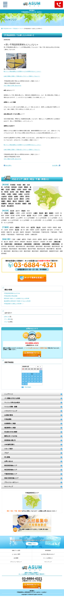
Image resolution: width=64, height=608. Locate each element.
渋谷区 (25, 189)
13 (35, 376)
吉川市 (29, 215)
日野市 (22, 196)
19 (32, 379)
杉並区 (20, 187)
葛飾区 (13, 189)
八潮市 (46, 215)
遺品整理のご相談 (10, 427)
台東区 (20, 194)
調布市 (22, 199)
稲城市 (24, 203)
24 (26, 381)
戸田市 (6, 213)
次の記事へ (56, 165)
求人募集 (7, 457)
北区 (17, 192)
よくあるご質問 (16, 554)
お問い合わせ (8, 461)
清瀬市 (3, 201)
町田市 (10, 196)
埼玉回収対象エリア (10, 470)
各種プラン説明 (16, 550)
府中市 (27, 196)
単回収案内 (48, 550)
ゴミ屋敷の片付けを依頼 (12, 398)
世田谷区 (14, 187)
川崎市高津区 (28, 244)
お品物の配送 (8, 415)
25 (29, 381)
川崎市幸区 (36, 244)
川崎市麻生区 (18, 244)
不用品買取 (7, 419)
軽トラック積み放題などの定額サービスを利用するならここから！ (22, 71)
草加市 (23, 211)
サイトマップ (8, 486)
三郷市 (35, 213)
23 (23, 381)
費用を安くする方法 (10, 436)
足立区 (8, 189)
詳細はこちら (32, 543)
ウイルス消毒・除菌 (10, 406)
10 (26, 376)
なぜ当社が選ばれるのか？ (48, 554)
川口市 (12, 211)
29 (41, 381)
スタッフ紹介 (8, 449)
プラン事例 (7, 319)
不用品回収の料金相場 (10, 296)
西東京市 (21, 201)
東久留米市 (10, 206)
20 (35, 379)
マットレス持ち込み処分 (12, 402)
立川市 (16, 199)
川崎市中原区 (8, 244)
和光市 (41, 213)
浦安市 (17, 227)
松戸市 (33, 227)
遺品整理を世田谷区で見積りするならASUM (17, 301)
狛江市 (10, 199)
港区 (24, 184)
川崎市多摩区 (46, 244)
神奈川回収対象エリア (11, 478)
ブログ (20, 28)
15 (41, 376)
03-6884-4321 (32, 343)
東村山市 (11, 203)
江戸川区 (7, 187)
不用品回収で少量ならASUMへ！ (14, 303)
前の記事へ (8, 165)
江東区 (9, 194)
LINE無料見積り (9, 444)
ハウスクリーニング (10, 411)
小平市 (27, 199)
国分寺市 (4, 199)
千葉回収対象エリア (10, 474)
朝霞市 (12, 213)
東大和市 (18, 203)
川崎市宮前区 (56, 244)
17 (26, 379)
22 (41, 379)
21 (38, 379)
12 (32, 376)
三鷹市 (27, 201)
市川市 (17, 230)
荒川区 (6, 192)
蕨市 (46, 213)
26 (32, 381)
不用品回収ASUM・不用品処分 (10, 28)
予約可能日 (27, 387)
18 (29, 379)
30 (23, 384)
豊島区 (26, 187)
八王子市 (26, 194)
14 (38, 376)
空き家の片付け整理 (10, 432)
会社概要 (16, 558)
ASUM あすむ (32, 4)
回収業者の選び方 (10, 440)
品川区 (12, 192)
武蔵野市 (4, 203)
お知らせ (6, 316)
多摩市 (16, 196)
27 (35, 381)
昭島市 (9, 201)
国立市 (15, 201)
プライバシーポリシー (11, 482)
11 (29, 376)
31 (26, 384)
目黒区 (15, 194)
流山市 (38, 227)
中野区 (3, 194)
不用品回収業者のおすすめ (12, 293)
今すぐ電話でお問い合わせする (12, 85)
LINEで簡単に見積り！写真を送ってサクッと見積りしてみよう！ (22, 76)
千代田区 (12, 184)
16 (23, 379)
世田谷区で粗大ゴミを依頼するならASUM (16, 298)
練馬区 (28, 192)
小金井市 (4, 196)
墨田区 (22, 192)
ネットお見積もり (48, 558)
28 (38, 381)
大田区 (19, 189)
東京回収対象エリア (10, 465)
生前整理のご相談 (10, 423)
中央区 (19, 184)
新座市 (51, 213)
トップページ (8, 394)
